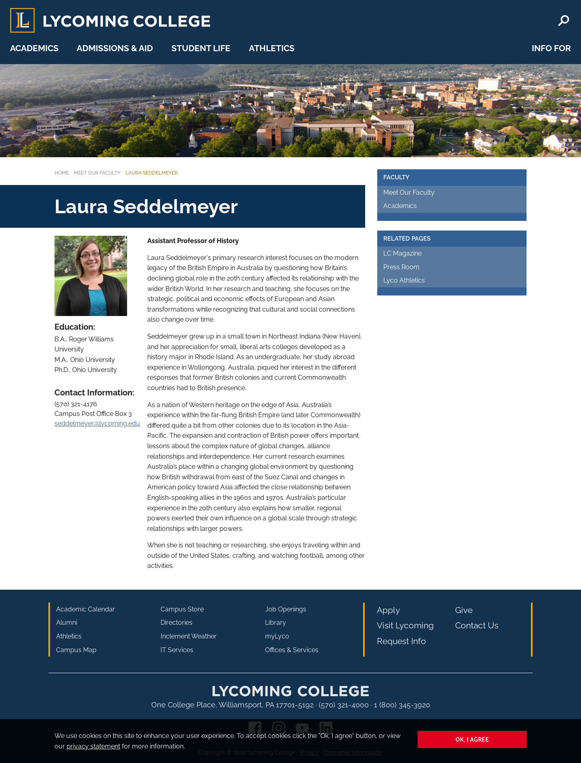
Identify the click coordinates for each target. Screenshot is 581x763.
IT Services (177, 650)
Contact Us (476, 625)
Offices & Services (291, 650)
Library (275, 622)
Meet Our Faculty (97, 173)
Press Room (401, 267)
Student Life (200, 48)
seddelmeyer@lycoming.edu (97, 423)
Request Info (401, 641)
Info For (551, 48)
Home (61, 173)
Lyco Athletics (404, 280)
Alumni (66, 622)
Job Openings (285, 609)
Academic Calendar (85, 609)
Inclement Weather (189, 636)
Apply (388, 610)
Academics (34, 48)
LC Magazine (402, 253)
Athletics (272, 48)
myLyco (277, 636)
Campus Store (182, 609)
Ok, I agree (472, 739)
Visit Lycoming (405, 625)
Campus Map (76, 650)
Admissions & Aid (115, 48)
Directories (176, 622)
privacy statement (93, 746)
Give (463, 610)
